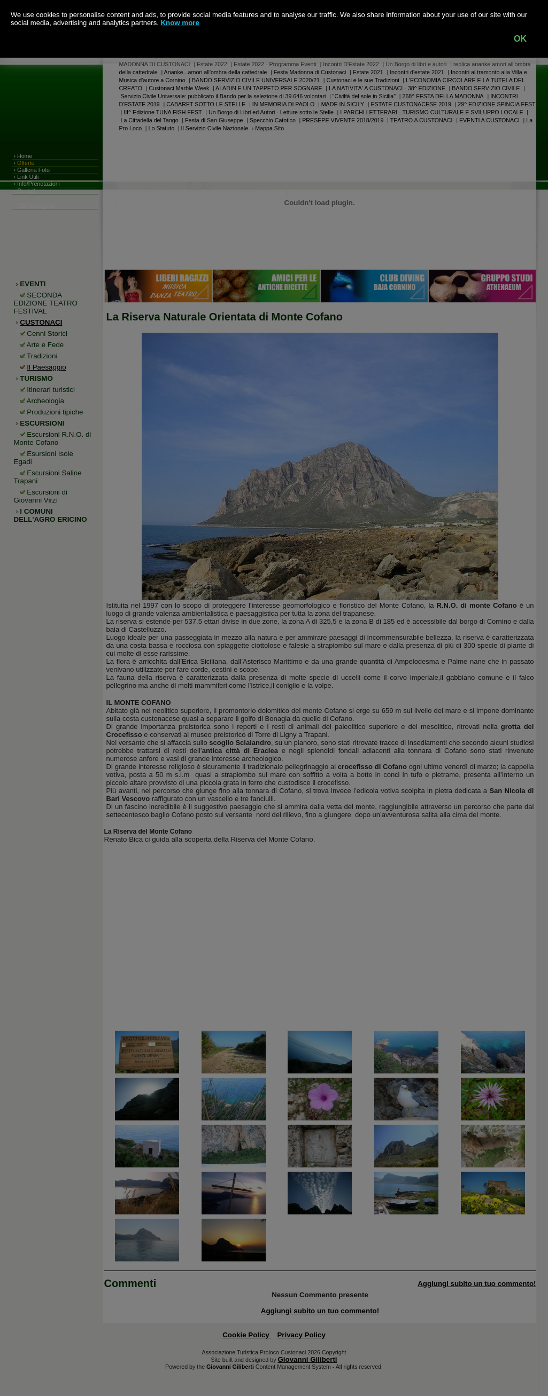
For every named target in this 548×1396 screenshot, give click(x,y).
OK (520, 38)
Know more (179, 23)
